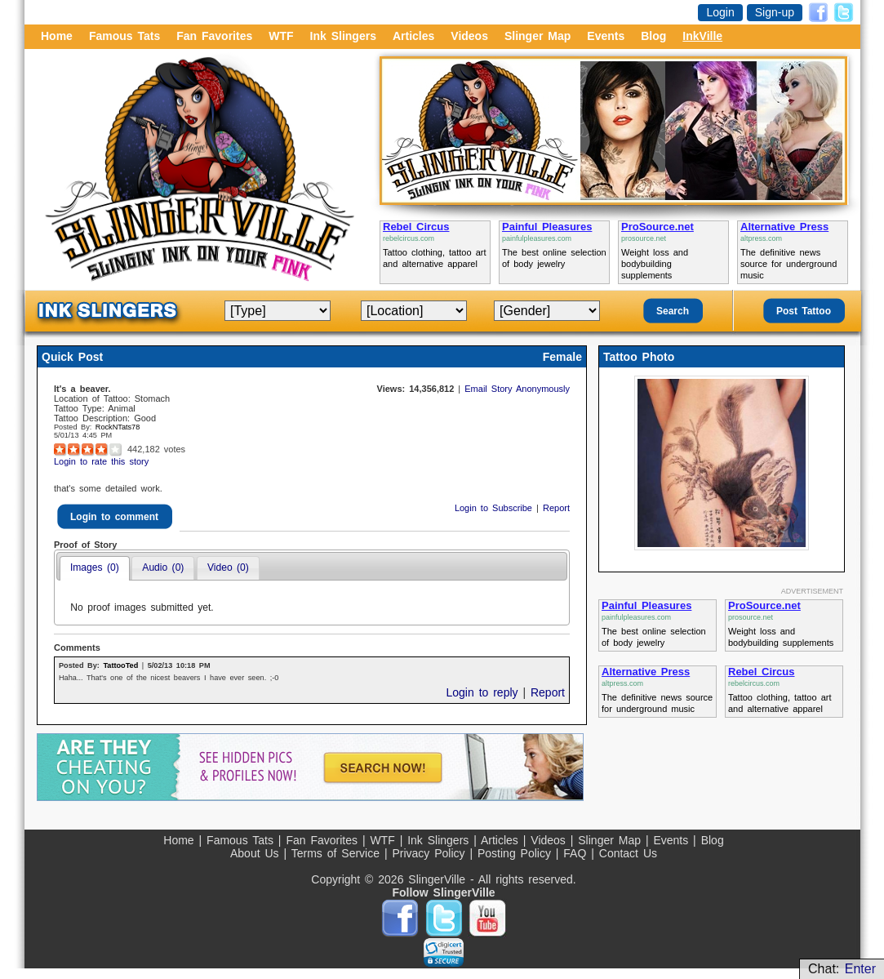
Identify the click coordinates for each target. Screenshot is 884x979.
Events (605, 35)
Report (556, 508)
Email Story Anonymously (517, 389)
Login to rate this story (101, 461)
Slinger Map (537, 35)
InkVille (702, 35)
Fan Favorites (214, 35)
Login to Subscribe (495, 508)
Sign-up (774, 12)
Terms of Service (337, 853)
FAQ (577, 853)
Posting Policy (517, 853)
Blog (653, 35)
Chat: (842, 969)
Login (720, 12)
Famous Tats (124, 35)
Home (57, 35)
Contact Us (628, 853)
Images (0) (94, 567)
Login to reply (484, 692)
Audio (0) (163, 567)
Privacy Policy (430, 853)
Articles (413, 35)
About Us (256, 853)
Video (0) (228, 567)
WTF (281, 35)
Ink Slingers (343, 35)
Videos (469, 35)
